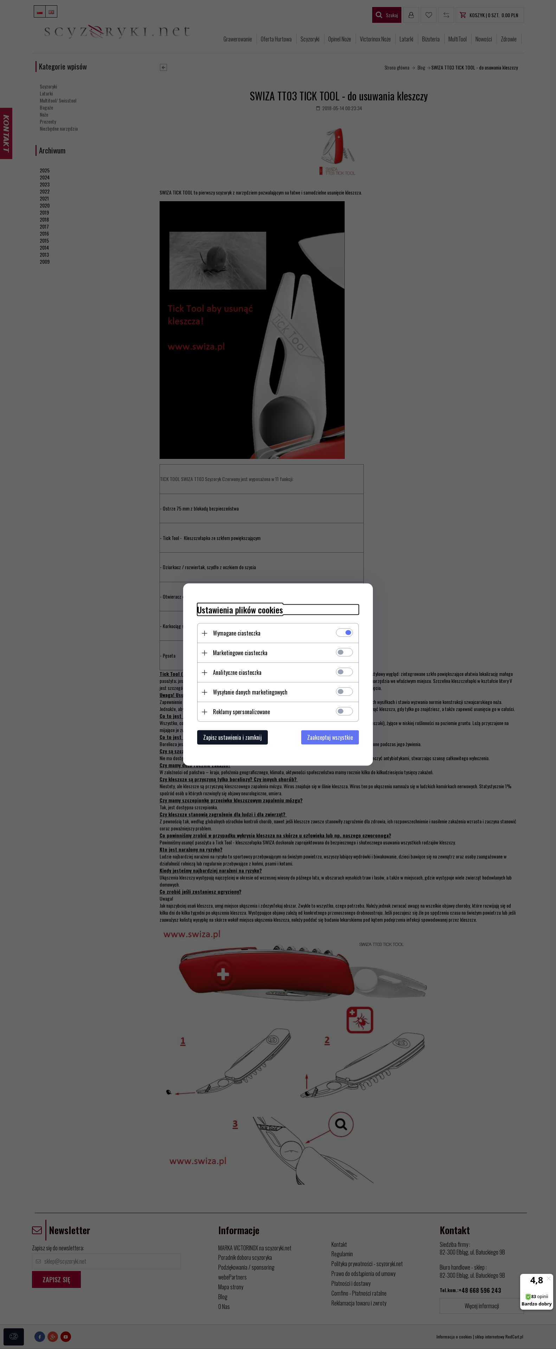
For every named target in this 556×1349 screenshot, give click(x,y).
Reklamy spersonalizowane (241, 712)
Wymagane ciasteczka (236, 633)
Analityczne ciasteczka (237, 672)
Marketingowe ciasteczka (240, 653)
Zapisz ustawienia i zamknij (232, 737)
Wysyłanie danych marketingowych (250, 692)
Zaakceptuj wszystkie (330, 737)
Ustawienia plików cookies (240, 610)
